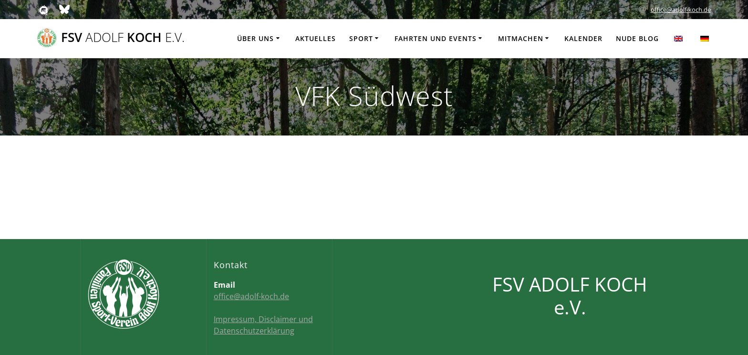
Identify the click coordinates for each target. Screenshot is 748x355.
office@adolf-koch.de (681, 9)
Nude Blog (637, 38)
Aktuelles (315, 38)
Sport (361, 38)
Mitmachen (520, 38)
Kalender (583, 38)
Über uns (255, 38)
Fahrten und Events (436, 38)
